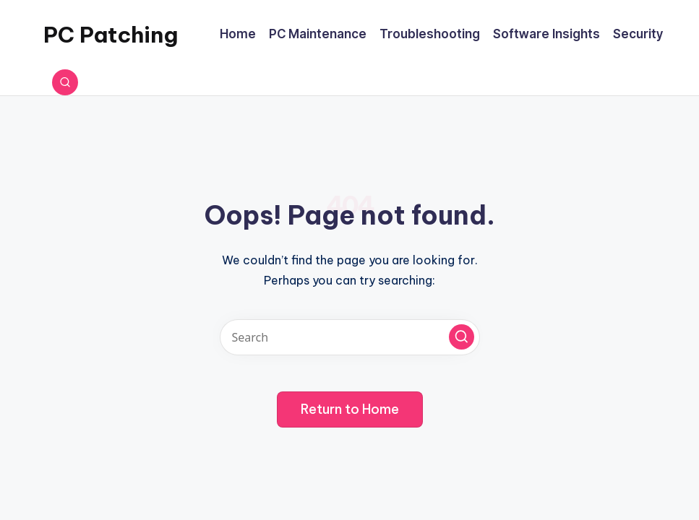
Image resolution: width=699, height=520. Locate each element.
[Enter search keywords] (350, 337)
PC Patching (110, 34)
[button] (461, 337)
